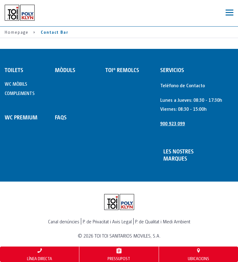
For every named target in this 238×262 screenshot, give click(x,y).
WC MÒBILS (16, 84)
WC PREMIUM (21, 117)
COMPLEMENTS (20, 93)
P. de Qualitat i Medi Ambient (162, 221)
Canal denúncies (63, 221)
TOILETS (14, 69)
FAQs (61, 117)
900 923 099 (172, 123)
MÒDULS (65, 69)
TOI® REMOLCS (122, 69)
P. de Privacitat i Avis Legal (107, 221)
